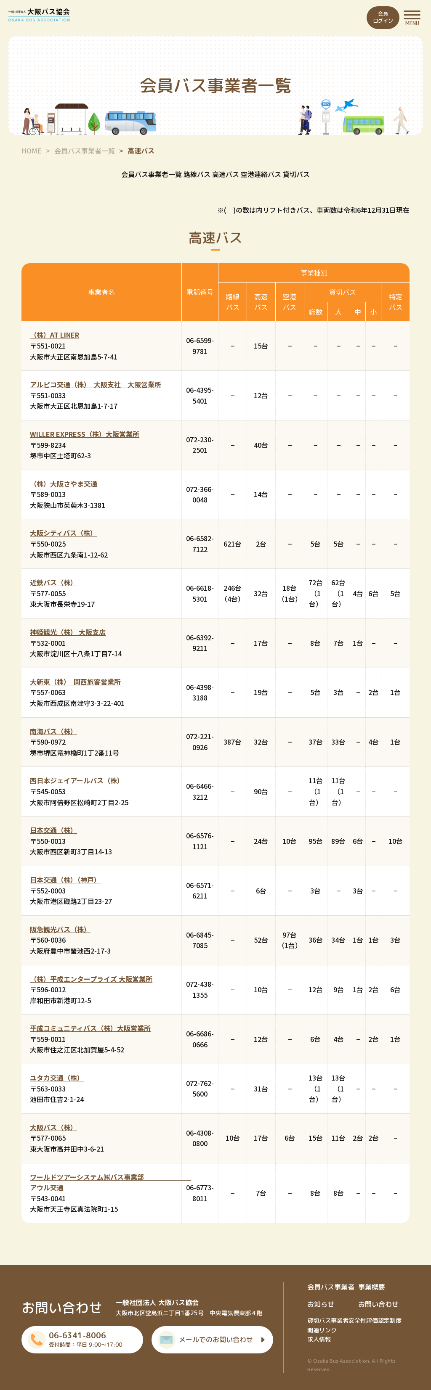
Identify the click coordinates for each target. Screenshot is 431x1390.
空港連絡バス (261, 174)
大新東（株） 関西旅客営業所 (75, 682)
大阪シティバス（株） (63, 533)
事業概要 (371, 1287)
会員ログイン (383, 17)
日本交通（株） (53, 830)
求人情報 (319, 1339)
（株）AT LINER (54, 335)
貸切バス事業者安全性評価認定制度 (354, 1320)
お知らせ (320, 1304)
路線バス (197, 174)
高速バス (225, 174)
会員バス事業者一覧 (84, 150)
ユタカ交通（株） (57, 1078)
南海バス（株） (53, 731)
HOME (31, 150)
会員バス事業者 (330, 1287)
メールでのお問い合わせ (216, 1339)
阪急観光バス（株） (60, 929)
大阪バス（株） (53, 1127)
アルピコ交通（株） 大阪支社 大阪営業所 (95, 384)
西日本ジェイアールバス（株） (77, 780)
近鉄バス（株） (53, 582)
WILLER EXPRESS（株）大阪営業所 (84, 434)
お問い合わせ (378, 1304)
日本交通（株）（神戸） (65, 880)
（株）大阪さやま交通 (63, 483)
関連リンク (322, 1330)
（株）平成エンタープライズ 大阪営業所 (91, 979)
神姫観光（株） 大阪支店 (68, 632)
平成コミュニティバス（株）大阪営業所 (90, 1028)
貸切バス (296, 174)
